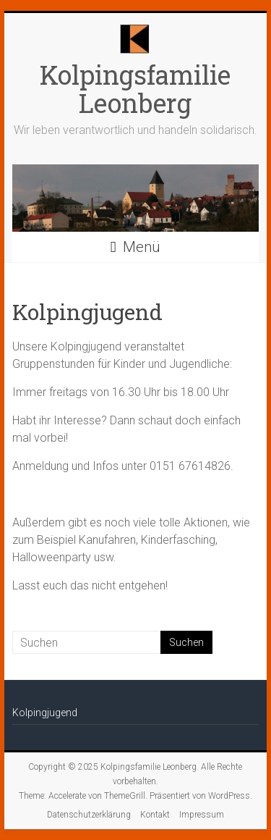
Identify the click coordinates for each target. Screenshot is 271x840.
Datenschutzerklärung (89, 815)
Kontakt (155, 815)
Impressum (201, 815)
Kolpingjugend (44, 712)
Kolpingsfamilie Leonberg (135, 88)
